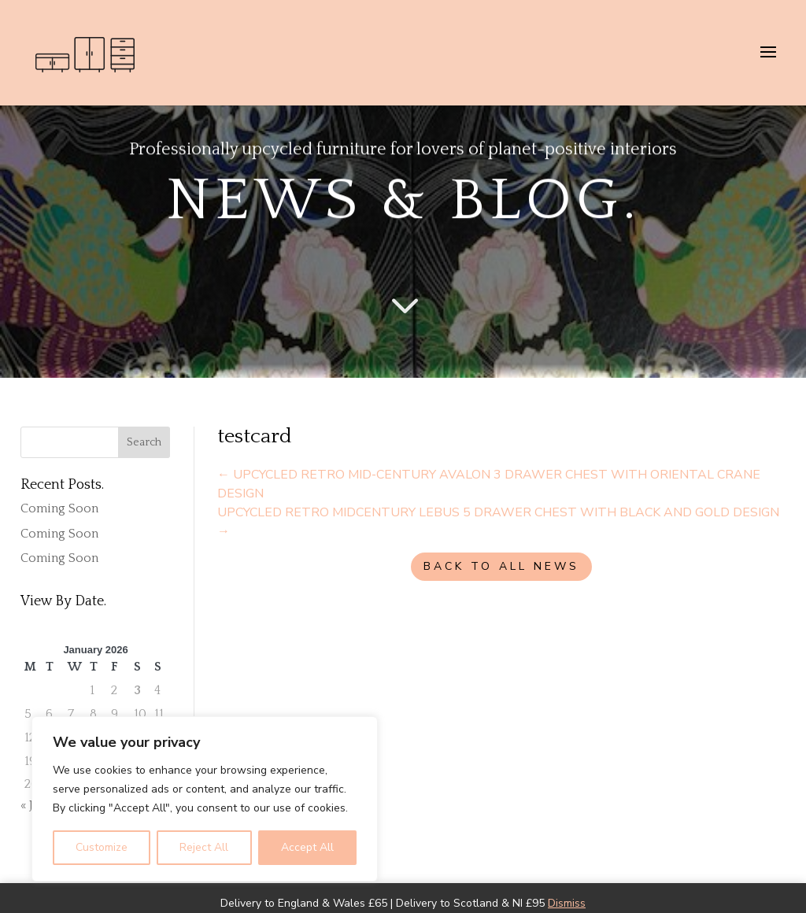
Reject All (203, 847)
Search (144, 442)
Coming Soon (59, 508)
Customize (102, 847)
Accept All (307, 847)
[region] (204, 799)
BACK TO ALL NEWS (501, 566)
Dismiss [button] (567, 903)
